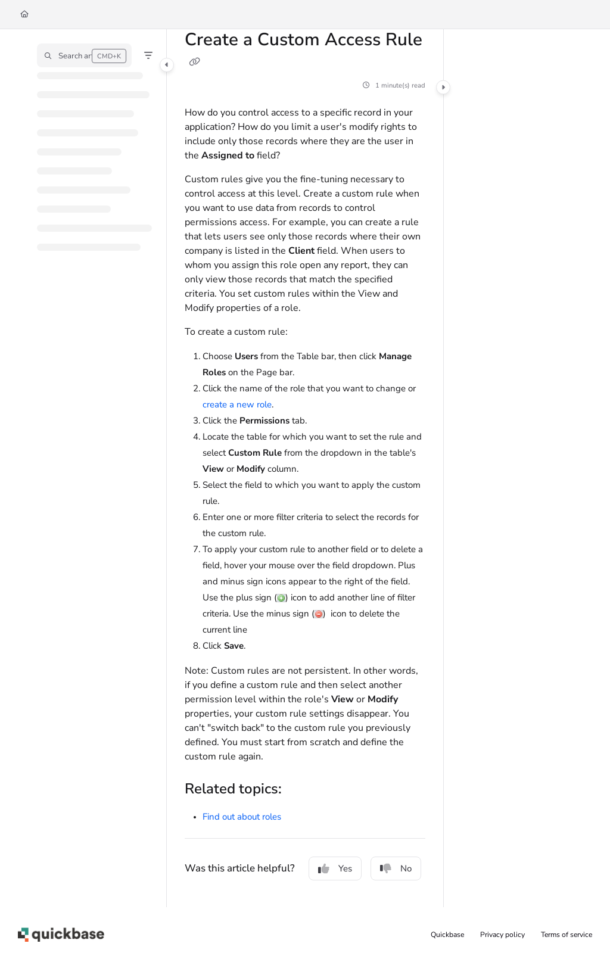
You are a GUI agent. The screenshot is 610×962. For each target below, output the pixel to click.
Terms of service (566, 934)
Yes (335, 868)
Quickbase (447, 934)
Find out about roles (242, 817)
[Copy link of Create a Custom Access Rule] (194, 61)
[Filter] (148, 55)
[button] (84, 55)
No (396, 868)
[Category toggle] (167, 65)
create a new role (237, 404)
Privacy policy (502, 934)
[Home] (24, 14)
